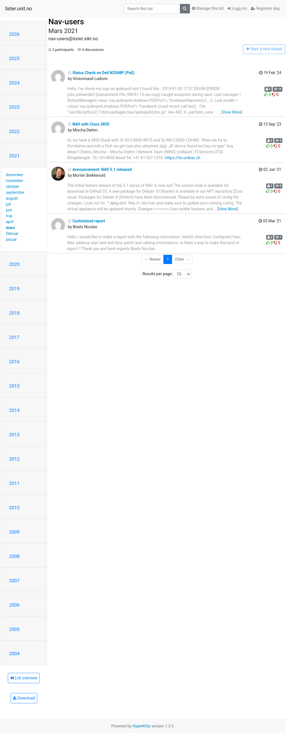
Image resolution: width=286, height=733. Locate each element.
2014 (14, 410)
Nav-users (66, 21)
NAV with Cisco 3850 (88, 124)
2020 (14, 264)
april (9, 222)
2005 (14, 629)
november (14, 180)
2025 (14, 58)
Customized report (86, 221)
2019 (14, 288)
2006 (14, 605)
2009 (14, 532)
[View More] (232, 112)
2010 (14, 507)
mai (9, 216)
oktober (12, 186)
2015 (14, 386)
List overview (23, 678)
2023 (14, 107)
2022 (14, 131)
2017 (14, 337)
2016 (14, 361)
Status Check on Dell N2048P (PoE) (101, 72)
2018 (14, 313)
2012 (14, 459)
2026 (14, 34)
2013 (14, 434)
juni (9, 210)
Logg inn (237, 8)
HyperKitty (141, 726)
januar (11, 239)
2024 (14, 83)
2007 (14, 580)
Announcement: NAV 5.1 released (100, 169)
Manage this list (208, 8)
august (12, 198)
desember (14, 175)
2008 (14, 556)
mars (10, 227)
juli (8, 204)
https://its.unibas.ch (182, 157)
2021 (14, 156)
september (15, 192)
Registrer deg (265, 8)
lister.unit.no (18, 8)
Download (24, 698)
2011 (14, 483)
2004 (14, 653)
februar (12, 233)
